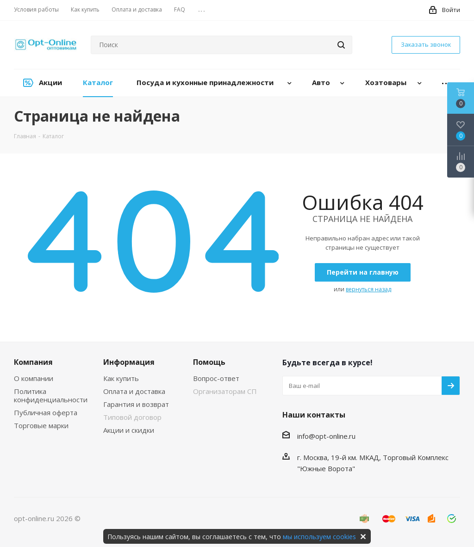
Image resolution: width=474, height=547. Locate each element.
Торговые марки (41, 425)
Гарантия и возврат (136, 404)
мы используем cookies (319, 536)
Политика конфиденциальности (50, 395)
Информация (129, 362)
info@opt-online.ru (326, 436)
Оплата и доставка (134, 391)
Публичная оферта (45, 412)
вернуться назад (368, 289)
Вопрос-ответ (216, 378)
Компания (33, 362)
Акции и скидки (128, 430)
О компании (33, 378)
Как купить (121, 378)
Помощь (209, 362)
